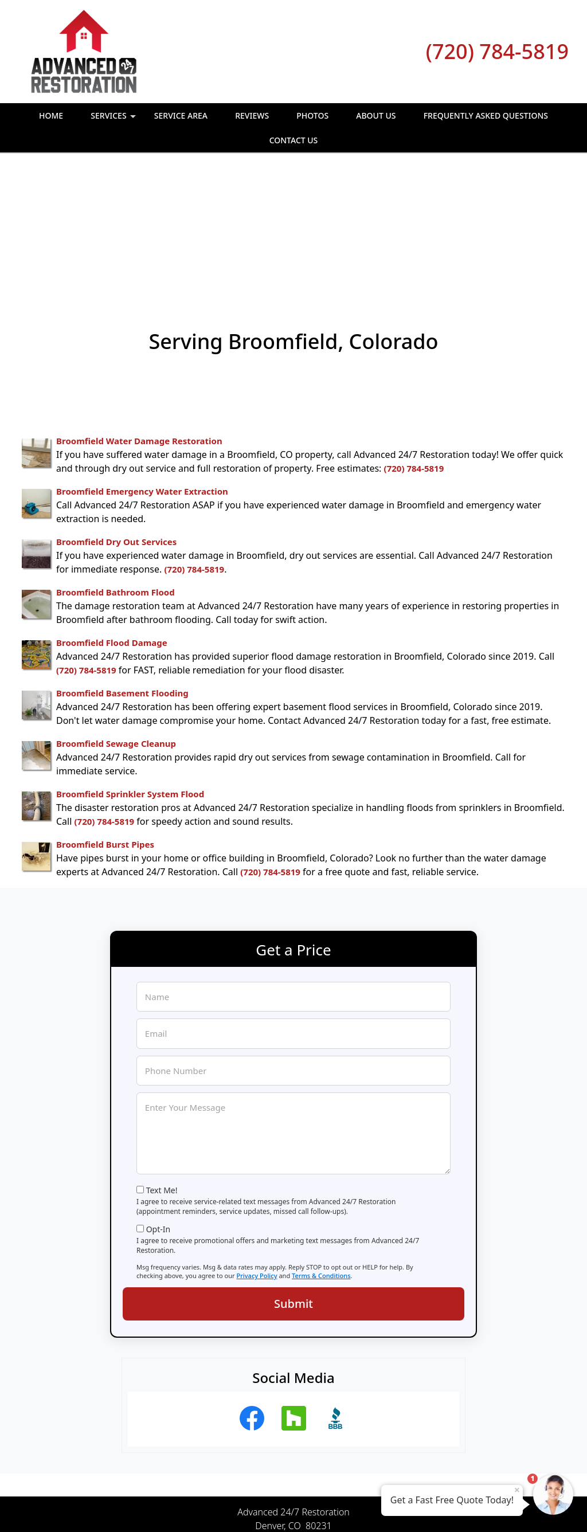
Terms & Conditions (321, 1146)
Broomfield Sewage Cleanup (116, 614)
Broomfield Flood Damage (111, 513)
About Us (376, 115)
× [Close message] (517, 1489)
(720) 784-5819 (497, 51)
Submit (293, 1174)
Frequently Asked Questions (486, 115)
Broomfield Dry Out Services (116, 412)
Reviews (252, 115)
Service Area (181, 115)
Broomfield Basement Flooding (122, 564)
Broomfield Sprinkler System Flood (130, 665)
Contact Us (293, 140)
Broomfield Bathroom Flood (115, 463)
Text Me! (162, 1061)
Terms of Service (380, 1508)
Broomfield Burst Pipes (105, 715)
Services (114, 119)
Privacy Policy (256, 1146)
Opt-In (158, 1100)
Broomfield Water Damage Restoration (139, 312)
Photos (312, 115)
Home (51, 115)
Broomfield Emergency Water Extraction (142, 362)
